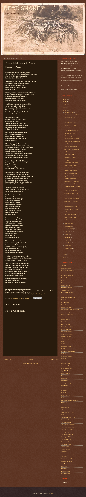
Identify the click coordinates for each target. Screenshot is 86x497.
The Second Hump (66, 444)
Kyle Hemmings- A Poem (70, 206)
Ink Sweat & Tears (66, 336)
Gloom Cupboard (65, 324)
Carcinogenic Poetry (66, 287)
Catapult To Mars (65, 290)
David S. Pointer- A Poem (70, 173)
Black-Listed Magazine (67, 275)
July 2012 (67, 234)
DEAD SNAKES (23, 8)
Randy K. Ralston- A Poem (71, 209)
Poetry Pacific (64, 380)
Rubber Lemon (65, 393)
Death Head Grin (65, 300)
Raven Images (64, 388)
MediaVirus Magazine (66, 356)
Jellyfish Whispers (66, 339)
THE (62, 415)
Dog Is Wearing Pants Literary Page (70, 309)
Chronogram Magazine (67, 292)
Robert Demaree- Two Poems (71, 138)
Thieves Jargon (65, 446)
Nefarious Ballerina (66, 366)
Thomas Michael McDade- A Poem (73, 204)
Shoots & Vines (65, 407)
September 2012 (69, 229)
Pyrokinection (64, 385)
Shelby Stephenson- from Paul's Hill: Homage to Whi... (72, 187)
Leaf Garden (64, 344)
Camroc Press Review (66, 285)
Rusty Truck (64, 397)
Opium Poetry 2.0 (65, 373)
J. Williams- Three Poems (70, 144)
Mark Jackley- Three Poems (71, 120)
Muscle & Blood (65, 363)
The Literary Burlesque (67, 434)
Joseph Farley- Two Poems (71, 162)
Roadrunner (64, 390)
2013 (64, 107)
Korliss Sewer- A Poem (70, 157)
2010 (64, 257)
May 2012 (67, 240)
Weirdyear (63, 451)
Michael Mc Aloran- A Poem (71, 114)
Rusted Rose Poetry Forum (68, 395)
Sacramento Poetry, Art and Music (69, 400)
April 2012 (67, 242)
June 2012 (67, 237)
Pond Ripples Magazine (67, 383)
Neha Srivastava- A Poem (70, 184)
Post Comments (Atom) (16, 369)
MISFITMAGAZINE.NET (68, 351)
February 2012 (68, 248)
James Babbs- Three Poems (71, 193)
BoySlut (63, 280)
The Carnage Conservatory (68, 424)
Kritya (63, 341)
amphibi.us (64, 466)
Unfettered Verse (65, 449)
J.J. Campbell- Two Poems (71, 201)
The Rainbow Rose (66, 441)
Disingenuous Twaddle (67, 307)
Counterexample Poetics (67, 295)
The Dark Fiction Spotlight (68, 427)
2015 (64, 102)
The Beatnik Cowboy (66, 419)
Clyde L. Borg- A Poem (70, 136)
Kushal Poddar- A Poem (70, 122)
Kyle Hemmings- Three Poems (72, 176)
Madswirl (63, 353)
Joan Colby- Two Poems (70, 190)
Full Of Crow (64, 322)
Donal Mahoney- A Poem (70, 128)
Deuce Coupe (64, 304)
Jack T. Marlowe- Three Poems (72, 130)
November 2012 (69, 223)
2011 (64, 254)
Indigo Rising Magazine (67, 334)
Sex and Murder (65, 405)
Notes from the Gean (66, 368)
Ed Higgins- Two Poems (70, 160)
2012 (64, 110)
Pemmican (64, 378)
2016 (64, 99)
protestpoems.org (65, 471)
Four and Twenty (65, 319)
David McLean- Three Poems (71, 198)
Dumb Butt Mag (65, 312)
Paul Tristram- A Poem (70, 152)
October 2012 (68, 226)
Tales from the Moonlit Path (68, 417)
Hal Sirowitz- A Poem (69, 133)
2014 (64, 104)
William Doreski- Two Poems (71, 212)
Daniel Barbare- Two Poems (71, 181)
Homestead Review (66, 329)
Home (31, 360)
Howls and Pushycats (66, 331)
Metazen (63, 358)
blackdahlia (64, 468)
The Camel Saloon (66, 422)
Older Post (53, 360)
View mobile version (30, 364)
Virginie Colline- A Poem (70, 170)
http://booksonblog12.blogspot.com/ (41, 294)
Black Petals (64, 273)
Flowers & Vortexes (66, 317)
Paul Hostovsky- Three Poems (72, 141)
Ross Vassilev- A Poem (70, 125)
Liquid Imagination (66, 346)
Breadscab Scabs (65, 282)
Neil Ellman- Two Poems (70, 220)
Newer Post (7, 360)
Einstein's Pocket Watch (67, 314)
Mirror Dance (64, 361)
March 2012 (68, 245)
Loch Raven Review (66, 348)
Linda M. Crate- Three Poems (71, 196)
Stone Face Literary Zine (67, 412)
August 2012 (68, 231)
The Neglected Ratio (66, 437)
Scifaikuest (64, 402)
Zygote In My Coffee (66, 461)
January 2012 (68, 251)
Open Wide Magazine (66, 370)
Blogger (51, 493)
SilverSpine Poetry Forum (67, 410)
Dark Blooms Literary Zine (68, 297)
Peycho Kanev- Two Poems (71, 168)
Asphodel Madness (66, 268)
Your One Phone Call (66, 459)
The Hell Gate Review (66, 429)
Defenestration (65, 302)
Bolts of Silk (64, 278)
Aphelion (63, 265)
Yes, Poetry (64, 456)
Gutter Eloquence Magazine (68, 326)
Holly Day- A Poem (69, 154)
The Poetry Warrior (66, 439)
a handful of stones (66, 463)
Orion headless (65, 375)
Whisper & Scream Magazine (68, 454)
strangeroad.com (65, 473)
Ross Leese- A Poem (69, 117)
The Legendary (65, 432)
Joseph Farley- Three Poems (71, 149)
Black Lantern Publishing (67, 270)
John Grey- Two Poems (70, 214)
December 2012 (69, 112)
